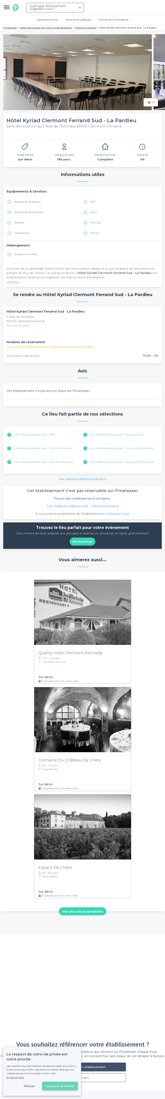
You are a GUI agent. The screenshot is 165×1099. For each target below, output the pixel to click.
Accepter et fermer (60, 1086)
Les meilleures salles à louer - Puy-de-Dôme (116, 434)
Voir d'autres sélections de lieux (82, 479)
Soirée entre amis (47, 19)
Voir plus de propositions (82, 911)
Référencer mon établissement (83, 1067)
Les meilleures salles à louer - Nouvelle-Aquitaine (43, 461)
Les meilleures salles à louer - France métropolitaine (121, 448)
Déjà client (82, 1077)
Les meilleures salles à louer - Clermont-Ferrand (43, 448)
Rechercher (82, 542)
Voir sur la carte (17, 325)
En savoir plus (15, 1077)
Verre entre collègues (78, 19)
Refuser (29, 1086)
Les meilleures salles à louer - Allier (35, 434)
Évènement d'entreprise (113, 19)
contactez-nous (117, 514)
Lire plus (12, 282)
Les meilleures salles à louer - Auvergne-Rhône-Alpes (122, 461)
